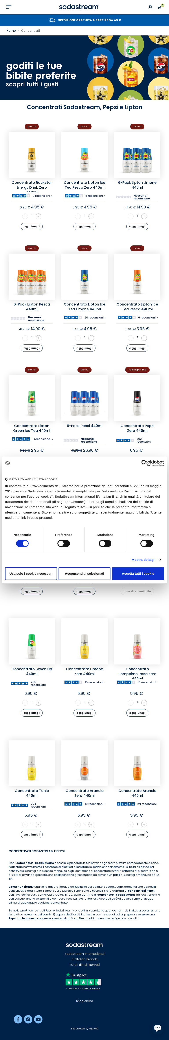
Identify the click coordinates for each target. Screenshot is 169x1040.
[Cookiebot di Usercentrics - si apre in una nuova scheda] (144, 463)
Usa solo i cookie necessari (31, 573)
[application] (157, 1028)
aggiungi (32, 226)
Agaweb (93, 1028)
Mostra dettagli (143, 559)
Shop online (84, 1001)
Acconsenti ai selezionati (84, 573)
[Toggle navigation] (9, 7)
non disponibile (137, 591)
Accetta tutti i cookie (138, 573)
